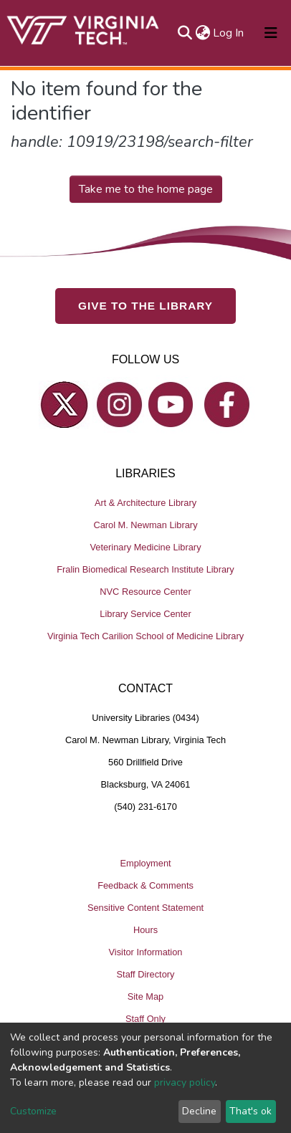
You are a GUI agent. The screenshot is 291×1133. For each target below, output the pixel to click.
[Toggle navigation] (271, 33)
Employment (145, 863)
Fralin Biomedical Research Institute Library (145, 569)
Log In (229, 33)
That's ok (250, 1111)
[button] (202, 33)
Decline (199, 1111)
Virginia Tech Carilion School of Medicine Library (145, 636)
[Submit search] (185, 33)
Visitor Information (146, 952)
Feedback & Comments (145, 885)
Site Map (146, 996)
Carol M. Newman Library (145, 525)
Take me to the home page (146, 189)
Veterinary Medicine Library (145, 547)
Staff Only (145, 1018)
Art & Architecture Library (145, 502)
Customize (33, 1111)
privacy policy (184, 1082)
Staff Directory (146, 974)
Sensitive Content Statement (145, 907)
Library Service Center (145, 613)
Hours (145, 929)
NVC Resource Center (145, 591)
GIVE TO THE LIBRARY (145, 306)
